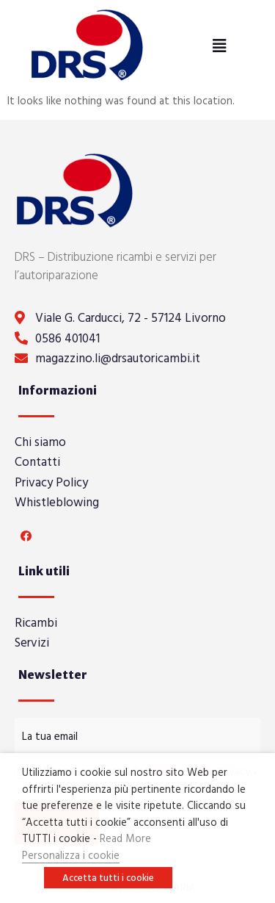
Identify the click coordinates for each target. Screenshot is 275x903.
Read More (125, 838)
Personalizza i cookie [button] (71, 855)
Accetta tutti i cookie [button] (108, 877)
